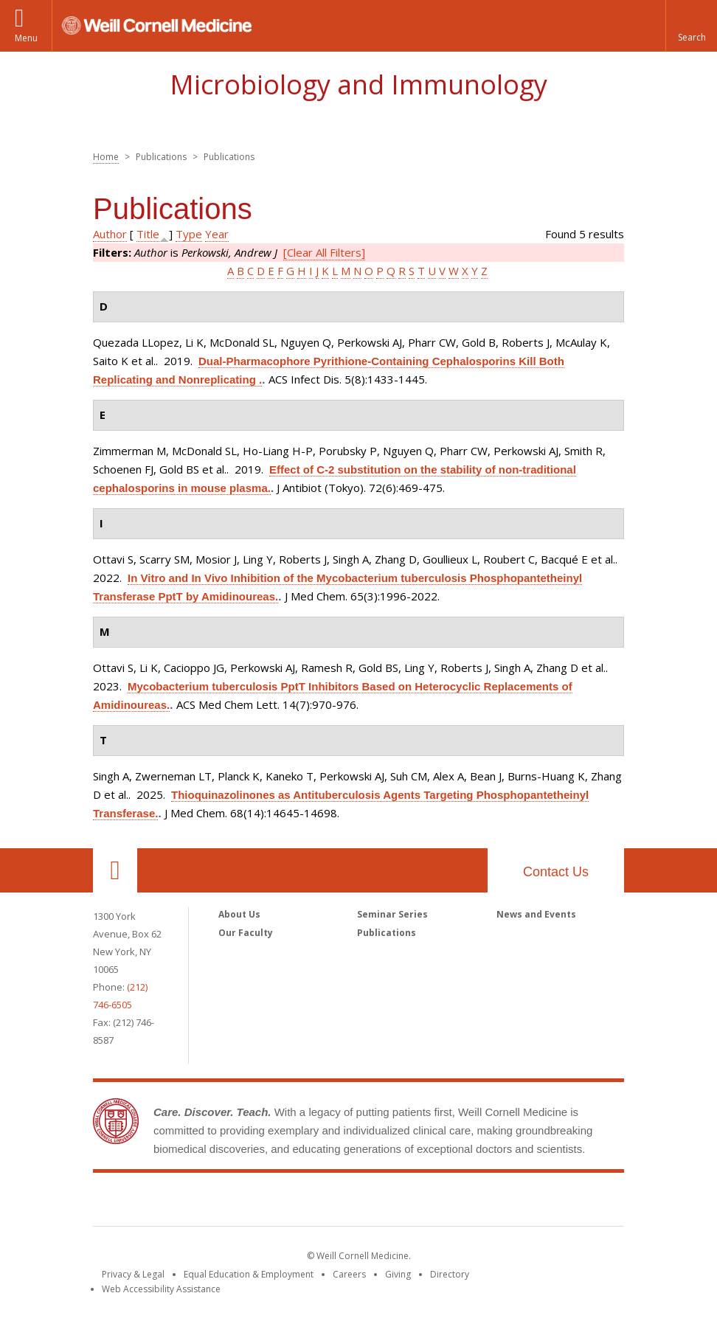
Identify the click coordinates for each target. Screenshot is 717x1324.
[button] (691, 26)
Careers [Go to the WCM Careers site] (349, 1274)
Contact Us (556, 871)
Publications (386, 932)
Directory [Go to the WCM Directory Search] (449, 1274)
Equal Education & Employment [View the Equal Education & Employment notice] (249, 1274)
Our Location (115, 870)
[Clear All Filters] (324, 252)
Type (189, 233)
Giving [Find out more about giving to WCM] (398, 1274)
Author (110, 233)
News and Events (536, 914)
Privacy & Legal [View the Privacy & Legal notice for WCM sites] (133, 1274)
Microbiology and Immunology (358, 84)
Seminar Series (392, 914)
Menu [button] (26, 38)
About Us (239, 914)
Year (217, 233)
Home (106, 156)
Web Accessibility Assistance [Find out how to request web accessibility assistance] (161, 1289)
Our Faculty (245, 932)
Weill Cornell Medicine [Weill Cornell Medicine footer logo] (358, 1202)
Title (147, 233)
